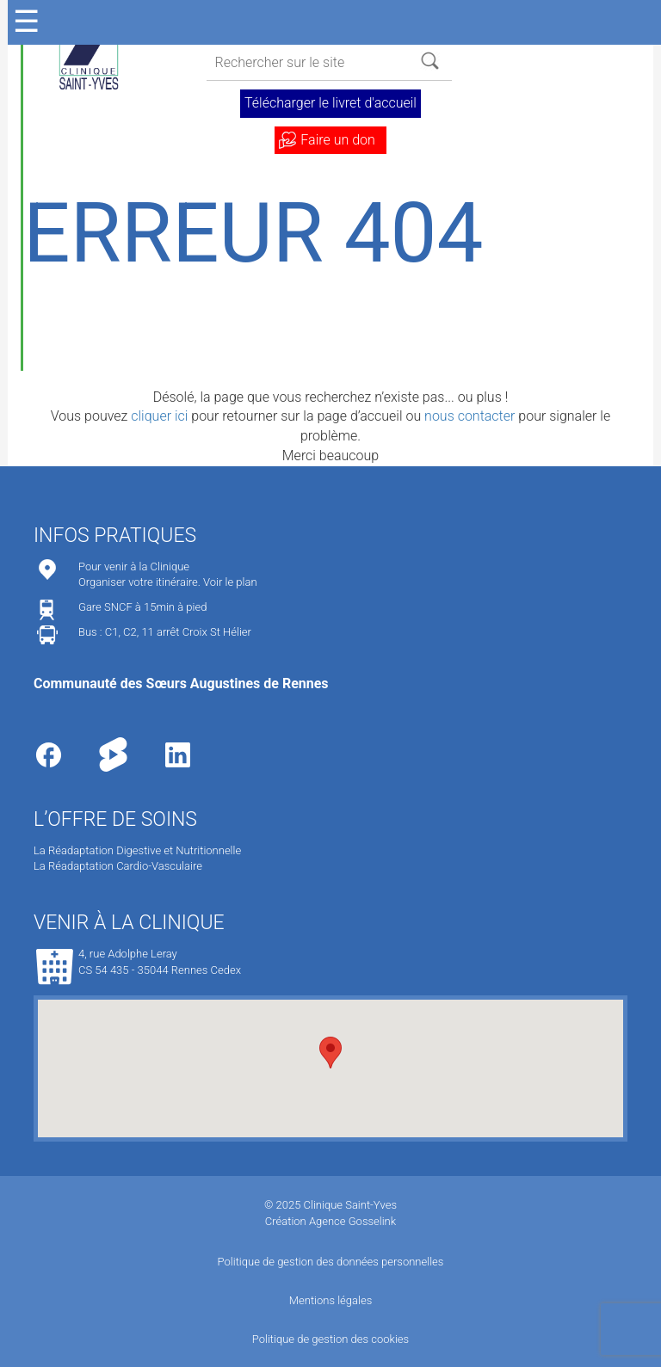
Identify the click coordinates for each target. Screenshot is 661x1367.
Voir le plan (230, 582)
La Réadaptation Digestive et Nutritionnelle (137, 850)
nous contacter (469, 416)
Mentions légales (330, 1300)
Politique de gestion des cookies (330, 1339)
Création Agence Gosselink (330, 1221)
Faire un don (337, 140)
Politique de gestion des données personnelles (331, 1261)
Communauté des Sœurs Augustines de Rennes (181, 683)
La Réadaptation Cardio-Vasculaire (118, 865)
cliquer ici (159, 416)
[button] (330, 1052)
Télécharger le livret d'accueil (330, 103)
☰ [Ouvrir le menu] (26, 22)
